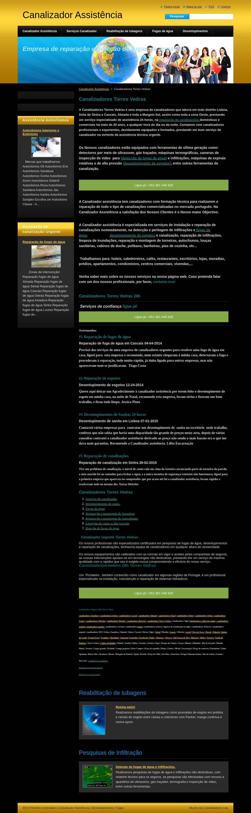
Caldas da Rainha (107, 643)
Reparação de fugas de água (44, 242)
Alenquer (160, 638)
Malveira (194, 638)
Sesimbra (105, 638)
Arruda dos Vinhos (146, 638)
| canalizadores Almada (147, 616)
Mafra (203, 638)
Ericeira (210, 638)
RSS (211, 6)
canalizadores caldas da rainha (202, 621)
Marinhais (114, 638)
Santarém (124, 638)
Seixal (157, 632)
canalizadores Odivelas (96, 621)
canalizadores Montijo (116, 621)
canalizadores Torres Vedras (159, 621)
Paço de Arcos (198, 632)
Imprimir (226, 6)
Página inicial (172, 6)
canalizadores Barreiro (136, 621)
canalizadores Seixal (167, 616)
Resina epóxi (125, 707)
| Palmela (216, 632)
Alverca (168, 638)
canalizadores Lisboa (109, 616)
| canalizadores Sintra (185, 616)
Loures (172, 632)
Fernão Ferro (94, 638)
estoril (188, 632)
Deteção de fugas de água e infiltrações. (146, 767)
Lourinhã (133, 638)
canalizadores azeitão (95, 627)
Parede (208, 632)
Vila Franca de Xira (181, 638)
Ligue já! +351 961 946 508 (153, 593)
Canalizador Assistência (94, 89)
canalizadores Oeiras (204, 616)
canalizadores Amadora (89, 616)
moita (140, 627)
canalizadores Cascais (128, 616)
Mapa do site (194, 6)
